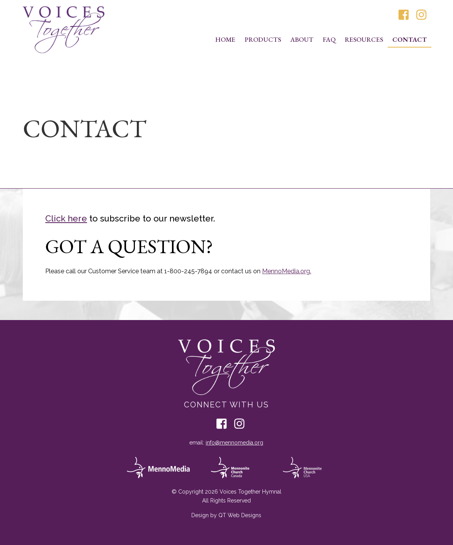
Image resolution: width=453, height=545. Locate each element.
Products (263, 39)
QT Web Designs (239, 515)
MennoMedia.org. (286, 271)
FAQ (329, 39)
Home (225, 39)
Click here (66, 218)
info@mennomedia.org (234, 442)
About (301, 39)
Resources (364, 39)
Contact (409, 39)
